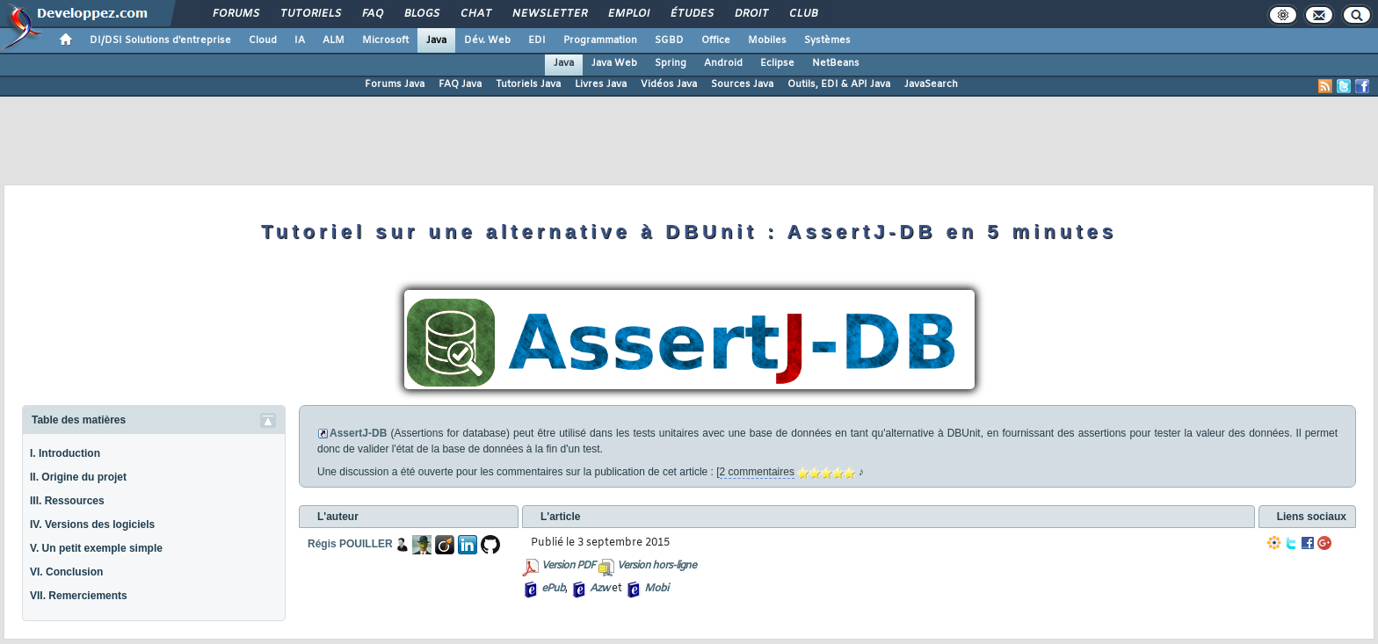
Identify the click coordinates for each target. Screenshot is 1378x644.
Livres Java (601, 84)
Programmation (600, 40)
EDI (537, 40)
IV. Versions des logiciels (92, 524)
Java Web (614, 63)
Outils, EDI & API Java (838, 84)
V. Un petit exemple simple (96, 548)
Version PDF (568, 566)
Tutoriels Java (528, 84)
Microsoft (385, 40)
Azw (599, 589)
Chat (475, 14)
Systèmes (827, 40)
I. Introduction (65, 453)
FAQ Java (460, 84)
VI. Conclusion (66, 572)
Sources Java (742, 84)
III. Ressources (67, 501)
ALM (333, 40)
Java (436, 40)
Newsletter (549, 14)
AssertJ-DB (358, 433)
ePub (553, 589)
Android (723, 63)
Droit (750, 14)
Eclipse (777, 63)
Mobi (656, 589)
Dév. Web (487, 40)
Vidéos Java (669, 84)
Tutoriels (310, 14)
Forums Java (394, 84)
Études (691, 14)
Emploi (628, 14)
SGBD (669, 40)
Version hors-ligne (656, 566)
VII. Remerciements (78, 596)
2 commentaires (757, 472)
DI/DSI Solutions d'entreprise (160, 40)
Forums (235, 14)
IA (299, 40)
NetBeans (835, 63)
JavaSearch (931, 84)
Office (715, 40)
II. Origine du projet (78, 477)
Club (802, 14)
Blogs (421, 14)
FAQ (371, 14)
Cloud (263, 40)
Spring (670, 63)
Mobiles (767, 40)
